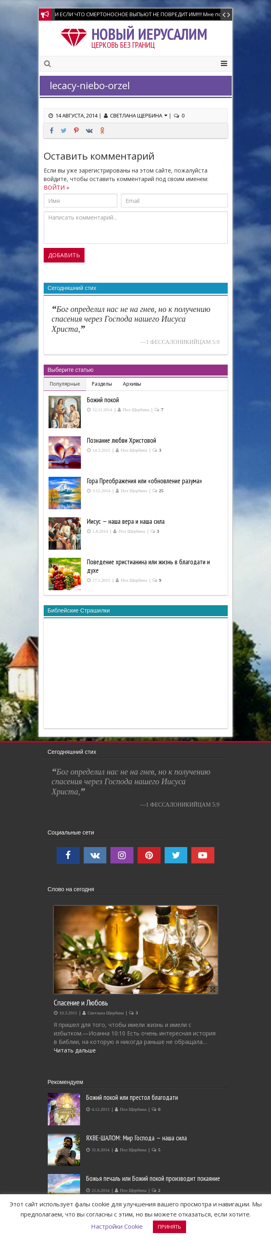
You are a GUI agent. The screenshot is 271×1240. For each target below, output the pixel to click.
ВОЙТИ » (56, 187)
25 (161, 491)
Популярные (65, 383)
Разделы (102, 383)
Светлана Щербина (138, 115)
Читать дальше (75, 1050)
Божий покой (103, 399)
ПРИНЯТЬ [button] (169, 1226)
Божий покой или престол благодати (132, 1097)
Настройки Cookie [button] (117, 1226)
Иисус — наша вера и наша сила (126, 521)
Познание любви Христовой (121, 440)
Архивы (132, 383)
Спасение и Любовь (81, 1002)
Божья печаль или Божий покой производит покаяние (153, 1178)
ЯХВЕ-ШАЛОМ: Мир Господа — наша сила (136, 1137)
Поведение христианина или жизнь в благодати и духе (148, 566)
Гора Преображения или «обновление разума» (144, 480)
